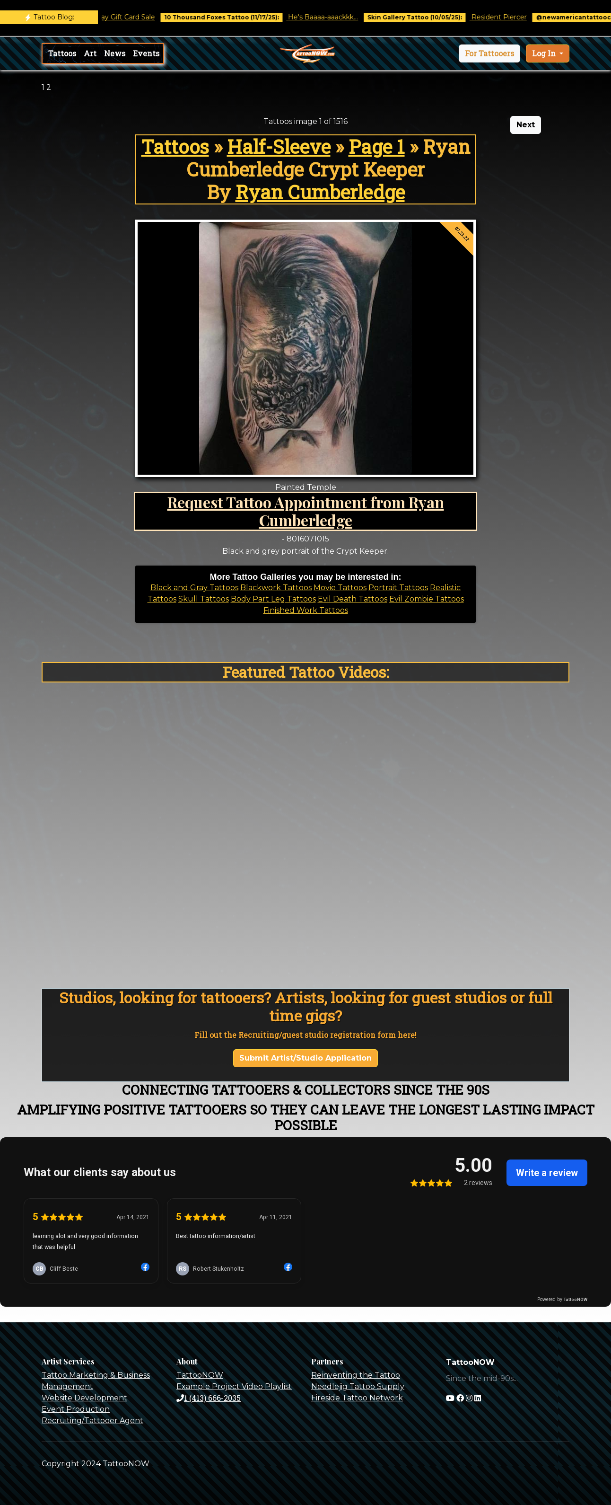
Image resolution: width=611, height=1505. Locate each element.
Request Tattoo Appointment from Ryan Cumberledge (305, 511)
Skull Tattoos (203, 598)
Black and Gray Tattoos (194, 587)
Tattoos (62, 53)
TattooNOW (199, 1375)
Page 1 (377, 146)
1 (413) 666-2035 (208, 1398)
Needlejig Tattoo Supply (357, 1386)
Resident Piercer (507, 17)
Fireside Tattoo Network (357, 1397)
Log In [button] (545, 53)
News (114, 53)
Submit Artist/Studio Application (305, 1058)
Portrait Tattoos (398, 587)
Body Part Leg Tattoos (273, 598)
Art (90, 53)
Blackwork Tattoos (276, 587)
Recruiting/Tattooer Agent (92, 1420)
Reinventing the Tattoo (355, 1375)
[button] (489, 53)
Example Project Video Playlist (234, 1386)
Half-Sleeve (279, 146)
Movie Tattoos (340, 587)
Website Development (84, 1397)
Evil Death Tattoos (352, 598)
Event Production (76, 1409)
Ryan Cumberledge (320, 191)
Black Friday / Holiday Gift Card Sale (104, 17)
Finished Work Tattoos (305, 610)
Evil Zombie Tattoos (426, 598)
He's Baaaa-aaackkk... (331, 17)
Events (146, 53)
